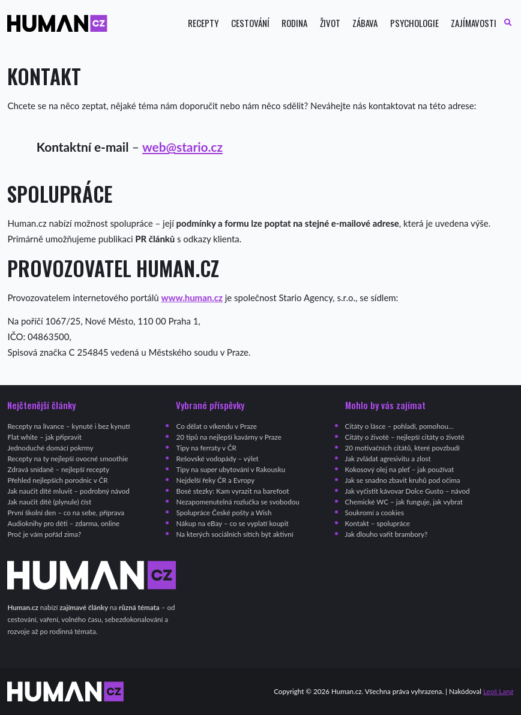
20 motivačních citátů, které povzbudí (402, 448)
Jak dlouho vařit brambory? (386, 534)
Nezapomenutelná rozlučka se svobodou (237, 502)
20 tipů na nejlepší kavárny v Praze (228, 437)
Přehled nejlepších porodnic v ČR (57, 480)
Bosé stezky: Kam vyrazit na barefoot (232, 491)
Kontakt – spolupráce (377, 523)
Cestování (250, 23)
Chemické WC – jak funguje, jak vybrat (404, 502)
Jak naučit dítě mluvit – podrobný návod (68, 491)
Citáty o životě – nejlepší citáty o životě (405, 437)
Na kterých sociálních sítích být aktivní (234, 534)
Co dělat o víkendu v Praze (216, 426)
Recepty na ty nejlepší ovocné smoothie (67, 458)
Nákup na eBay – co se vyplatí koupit (232, 523)
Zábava (365, 23)
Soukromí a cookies (374, 512)
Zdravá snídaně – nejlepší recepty (58, 469)
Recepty (203, 23)
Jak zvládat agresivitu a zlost (388, 458)
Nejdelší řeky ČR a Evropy (215, 480)
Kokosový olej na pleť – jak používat (399, 469)
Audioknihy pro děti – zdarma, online (63, 523)
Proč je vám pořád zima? (44, 534)
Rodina (294, 23)
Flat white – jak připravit (44, 437)
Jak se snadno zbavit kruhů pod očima (402, 480)
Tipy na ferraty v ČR (206, 448)
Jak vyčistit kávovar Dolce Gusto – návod (407, 491)
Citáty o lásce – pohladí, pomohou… (399, 426)
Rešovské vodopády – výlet (217, 458)
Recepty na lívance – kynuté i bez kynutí (68, 426)
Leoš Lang (498, 691)
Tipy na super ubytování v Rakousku (230, 469)
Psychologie (414, 23)
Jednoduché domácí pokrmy (50, 448)
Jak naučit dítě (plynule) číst (49, 502)
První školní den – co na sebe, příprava (65, 512)
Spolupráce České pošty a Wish (223, 512)
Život (330, 23)
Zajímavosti (473, 23)
